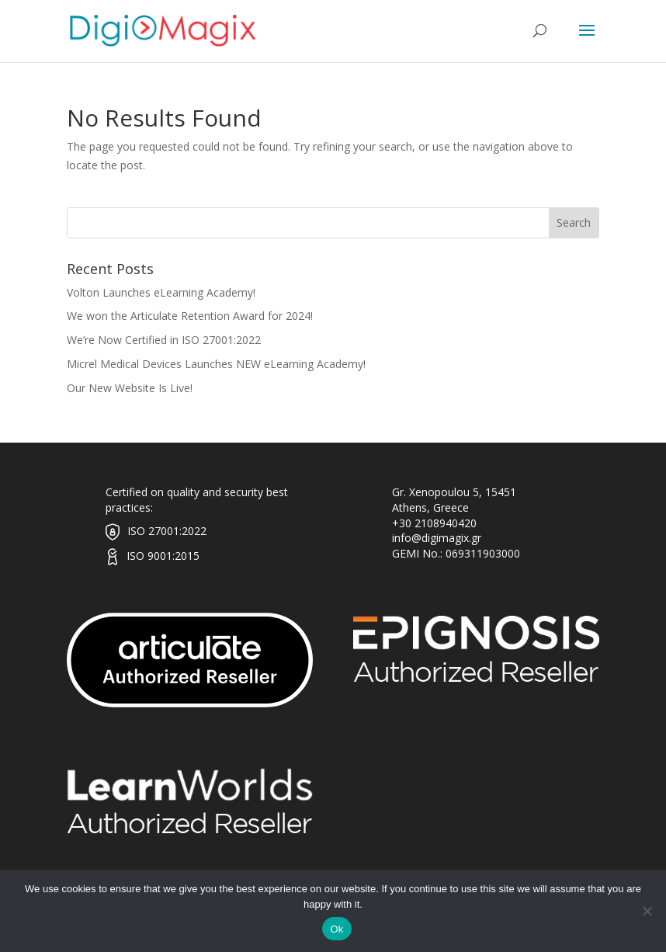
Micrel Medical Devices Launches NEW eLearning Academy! (216, 363)
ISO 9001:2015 (163, 555)
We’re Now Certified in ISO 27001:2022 (164, 339)
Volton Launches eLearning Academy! (161, 292)
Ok (336, 929)
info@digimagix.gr (436, 537)
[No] (646, 911)
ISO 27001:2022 (166, 530)
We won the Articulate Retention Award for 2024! (190, 315)
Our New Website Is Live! (130, 387)
